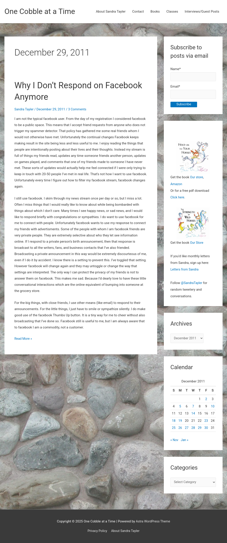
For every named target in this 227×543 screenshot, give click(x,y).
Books (155, 12)
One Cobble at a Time (41, 11)
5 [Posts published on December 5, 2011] (180, 407)
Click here (177, 198)
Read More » (23, 339)
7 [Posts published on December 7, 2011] (193, 407)
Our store (197, 178)
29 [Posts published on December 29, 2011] (200, 429)
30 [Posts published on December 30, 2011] (206, 429)
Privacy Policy (96, 531)
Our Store (197, 244)
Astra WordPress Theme (153, 521)
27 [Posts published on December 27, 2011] (187, 429)
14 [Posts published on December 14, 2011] (193, 414)
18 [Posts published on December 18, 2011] (174, 421)
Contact (138, 12)
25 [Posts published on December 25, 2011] (174, 429)
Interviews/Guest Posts (202, 12)
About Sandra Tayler (111, 12)
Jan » (185, 441)
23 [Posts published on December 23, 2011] (206, 421)
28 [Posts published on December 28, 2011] (193, 429)
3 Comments (78, 109)
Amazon (176, 185)
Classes (172, 12)
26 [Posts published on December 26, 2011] (180, 429)
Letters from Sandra (185, 270)
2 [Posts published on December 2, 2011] (206, 400)
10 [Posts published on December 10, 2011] (213, 407)
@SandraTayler (192, 283)
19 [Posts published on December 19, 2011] (180, 421)
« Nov (174, 441)
